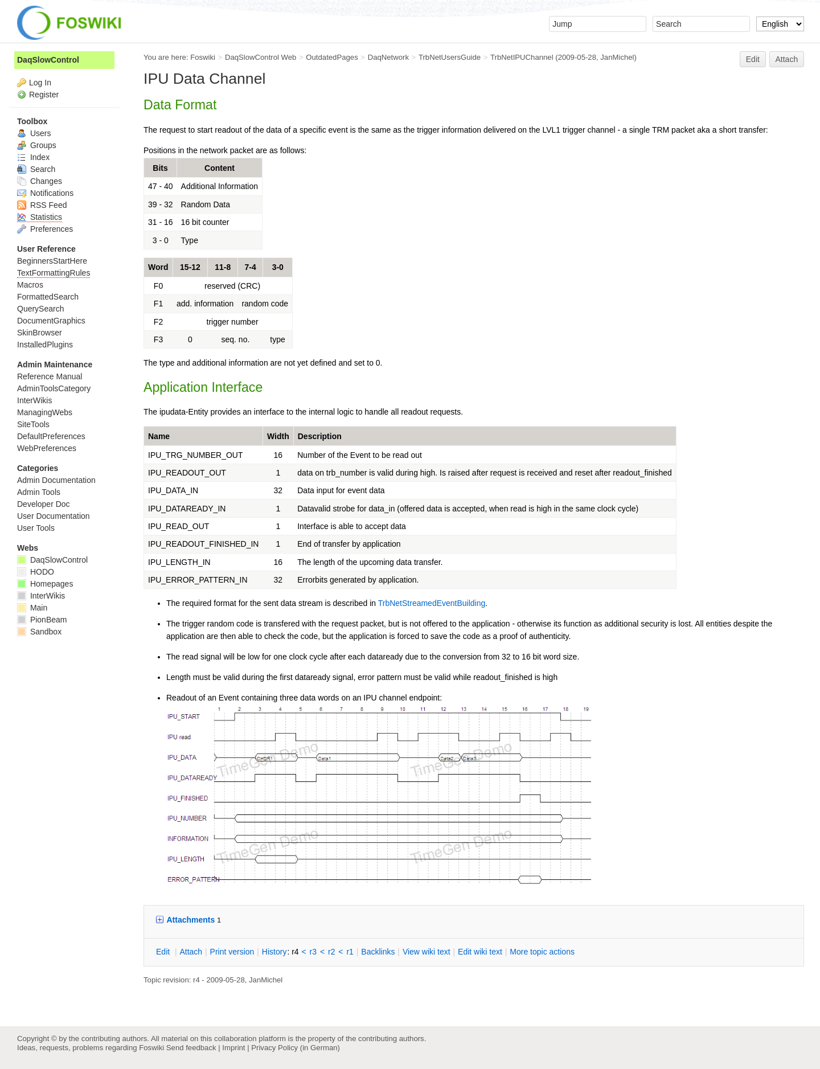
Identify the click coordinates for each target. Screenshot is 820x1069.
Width (278, 436)
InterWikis (34, 400)
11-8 (223, 267)
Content (219, 168)
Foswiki (202, 57)
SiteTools (33, 424)
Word (158, 267)
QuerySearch (40, 308)
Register (44, 94)
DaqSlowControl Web (261, 57)
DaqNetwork (388, 57)
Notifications (45, 193)
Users (34, 133)
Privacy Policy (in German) (295, 1047)
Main (32, 607)
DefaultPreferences (51, 436)
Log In (40, 82)
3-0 (278, 267)
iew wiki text (426, 951)
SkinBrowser (39, 332)
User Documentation (53, 516)
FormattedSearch (48, 296)
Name (159, 436)
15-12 (190, 267)
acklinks (378, 951)
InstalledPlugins (45, 344)
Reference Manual (49, 376)
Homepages (45, 583)
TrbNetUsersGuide (450, 57)
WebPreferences (46, 448)
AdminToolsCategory (54, 388)
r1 (349, 951)
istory (274, 951)
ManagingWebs (44, 412)
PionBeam (42, 619)
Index (33, 157)
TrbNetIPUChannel (522, 57)
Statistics (39, 217)
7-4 (250, 267)
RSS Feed (42, 205)
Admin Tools (38, 492)
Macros (30, 284)
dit (164, 951)
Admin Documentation (56, 480)
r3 (313, 951)
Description (320, 436)
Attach (787, 59)
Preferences (45, 229)
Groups (36, 145)
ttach (190, 951)
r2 (331, 951)
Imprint (233, 1047)
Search (36, 169)
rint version (232, 951)
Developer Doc (43, 504)
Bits (160, 168)
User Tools (36, 528)
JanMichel (617, 57)
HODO (35, 571)
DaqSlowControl (48, 59)
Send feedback (191, 1047)
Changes (39, 181)
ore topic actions (542, 951)
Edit (753, 59)
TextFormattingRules (53, 272)
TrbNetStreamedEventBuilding (432, 603)
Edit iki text (480, 951)
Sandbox (39, 631)
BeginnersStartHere (52, 260)
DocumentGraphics (51, 320)
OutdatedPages (332, 57)
